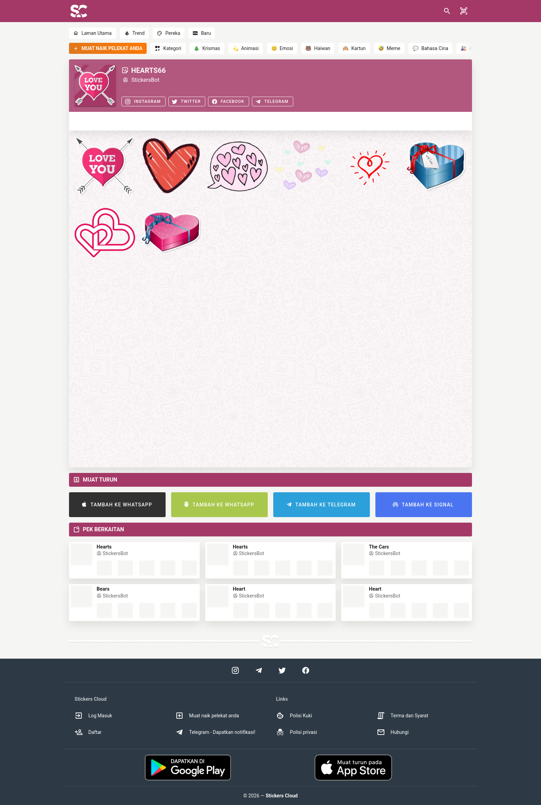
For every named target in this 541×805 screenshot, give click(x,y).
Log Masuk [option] (93, 715)
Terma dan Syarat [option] (402, 715)
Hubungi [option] (393, 732)
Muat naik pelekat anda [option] (207, 715)
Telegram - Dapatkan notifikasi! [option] (215, 732)
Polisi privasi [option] (296, 732)
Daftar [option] (88, 732)
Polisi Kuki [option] (294, 715)
